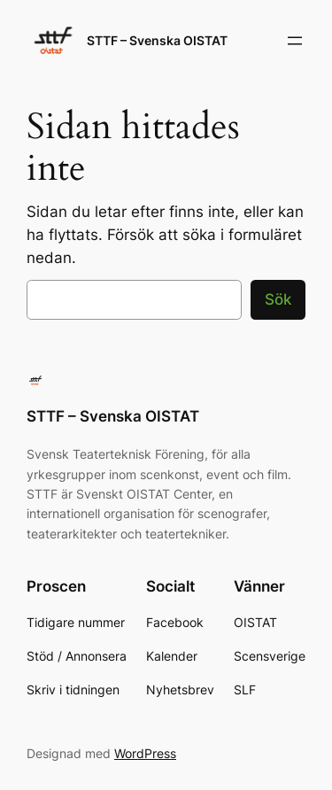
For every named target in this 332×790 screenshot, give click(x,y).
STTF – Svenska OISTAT (157, 40)
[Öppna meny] (294, 40)
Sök (278, 299)
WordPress (145, 753)
